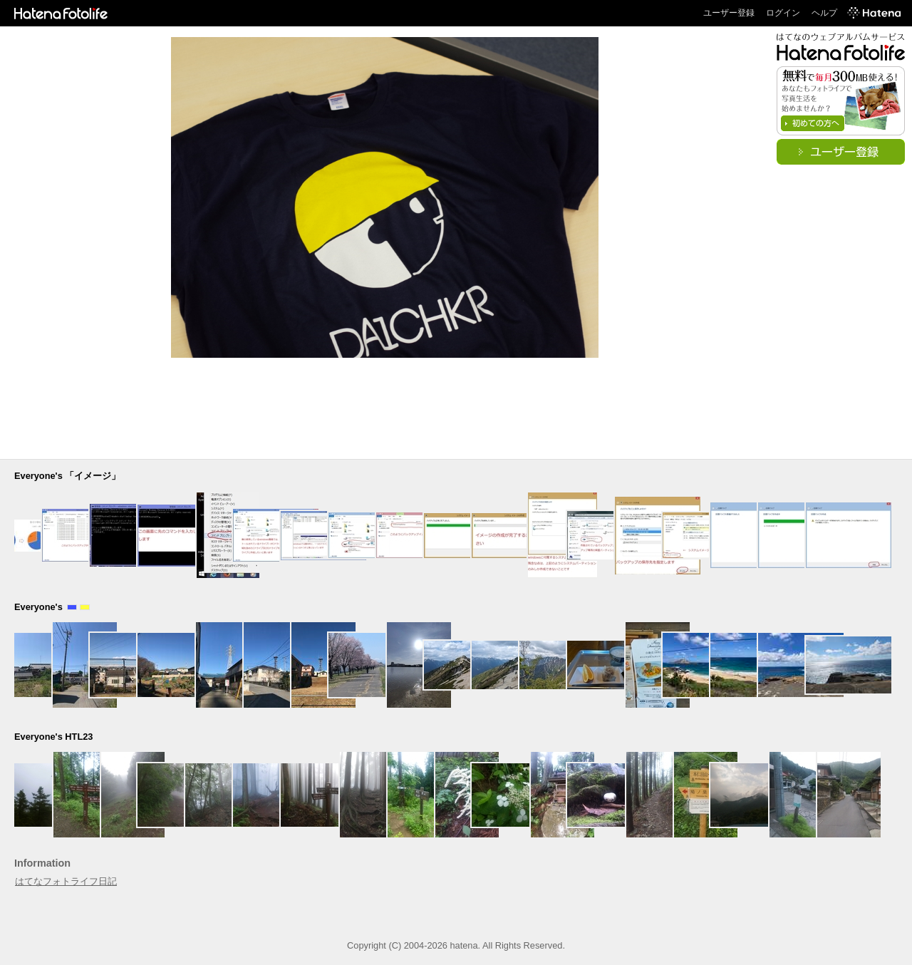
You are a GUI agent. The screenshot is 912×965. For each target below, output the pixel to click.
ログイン (783, 13)
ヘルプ (824, 13)
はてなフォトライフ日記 (66, 881)
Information (42, 863)
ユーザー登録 (729, 13)
